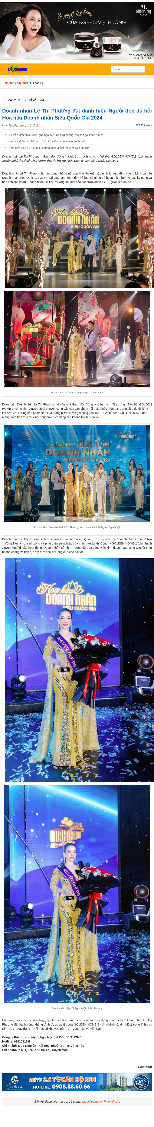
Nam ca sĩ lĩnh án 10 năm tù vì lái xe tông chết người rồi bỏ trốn (48, 141)
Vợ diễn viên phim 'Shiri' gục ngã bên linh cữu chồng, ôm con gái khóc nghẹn (56, 134)
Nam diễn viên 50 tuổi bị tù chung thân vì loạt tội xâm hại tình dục (49, 147)
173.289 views (143, 125)
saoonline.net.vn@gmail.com (101, 1101)
